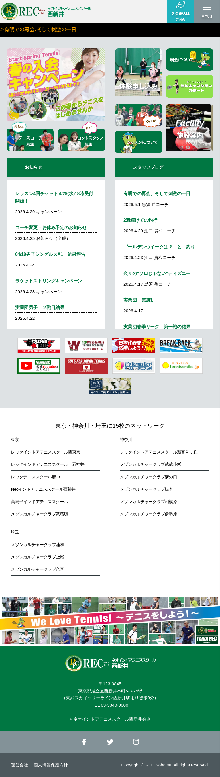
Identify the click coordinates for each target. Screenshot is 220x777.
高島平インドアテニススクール (39, 501)
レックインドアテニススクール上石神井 (47, 464)
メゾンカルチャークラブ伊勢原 (148, 513)
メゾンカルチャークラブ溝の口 (148, 476)
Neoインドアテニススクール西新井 (43, 489)
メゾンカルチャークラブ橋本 (146, 489)
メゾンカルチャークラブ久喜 (37, 569)
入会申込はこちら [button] (180, 11)
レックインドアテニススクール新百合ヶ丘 (158, 452)
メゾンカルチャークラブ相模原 (148, 501)
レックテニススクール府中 (35, 476)
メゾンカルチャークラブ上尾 (37, 556)
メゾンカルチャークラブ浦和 (37, 544)
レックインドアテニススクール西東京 (45, 452)
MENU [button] (206, 16)
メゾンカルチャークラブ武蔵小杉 (150, 464)
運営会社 (19, 764)
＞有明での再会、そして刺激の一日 (94, 29)
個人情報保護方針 (51, 764)
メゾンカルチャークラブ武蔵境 (39, 513)
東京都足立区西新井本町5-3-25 (110, 690)
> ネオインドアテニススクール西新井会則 (109, 719)
